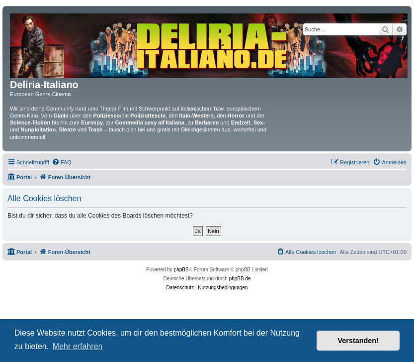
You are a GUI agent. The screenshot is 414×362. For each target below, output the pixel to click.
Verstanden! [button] (358, 341)
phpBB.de (240, 278)
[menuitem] (62, 162)
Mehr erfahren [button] (78, 346)
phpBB (181, 269)
